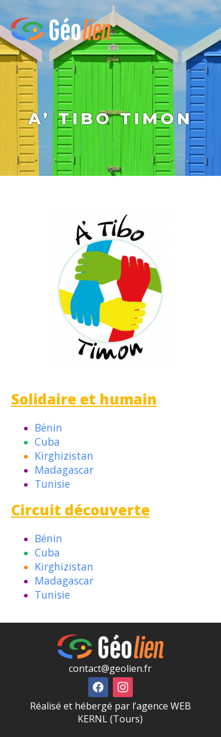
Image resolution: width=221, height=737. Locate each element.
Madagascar (64, 470)
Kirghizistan (64, 456)
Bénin (48, 427)
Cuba (47, 441)
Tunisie (52, 484)
